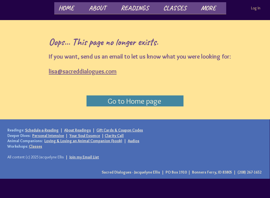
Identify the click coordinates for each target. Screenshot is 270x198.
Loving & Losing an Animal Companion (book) (83, 140)
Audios (133, 140)
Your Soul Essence (84, 135)
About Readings (77, 130)
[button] (101, 10)
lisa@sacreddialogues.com (83, 71)
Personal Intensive (48, 135)
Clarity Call (114, 135)
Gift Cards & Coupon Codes (119, 130)
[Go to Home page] (135, 100)
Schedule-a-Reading (42, 130)
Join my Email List (84, 157)
